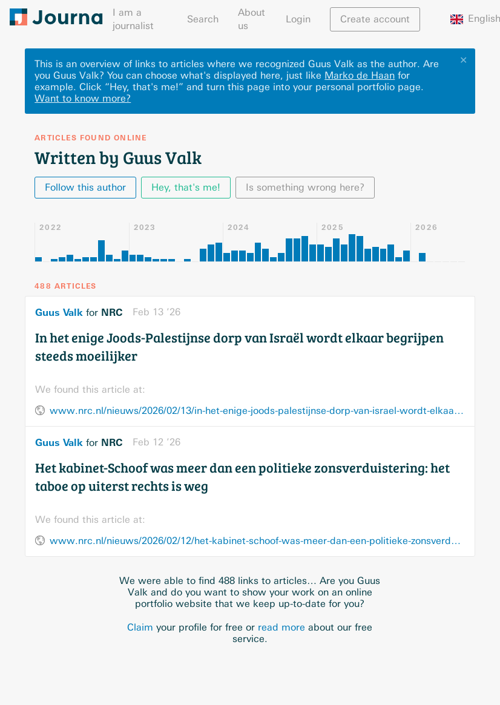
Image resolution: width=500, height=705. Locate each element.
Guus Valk (59, 312)
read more (281, 627)
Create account (375, 19)
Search (203, 19)
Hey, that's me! (185, 187)
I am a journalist (133, 19)
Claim (140, 627)
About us (251, 19)
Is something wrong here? (305, 187)
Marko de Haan (359, 75)
